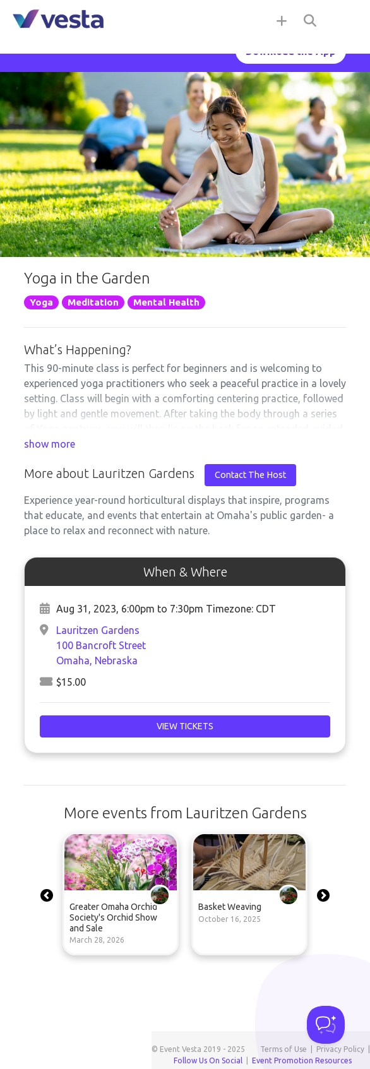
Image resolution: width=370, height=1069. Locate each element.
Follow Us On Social (208, 1060)
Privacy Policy (340, 1049)
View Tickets (185, 726)
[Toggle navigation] (344, 20)
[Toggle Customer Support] (326, 1025)
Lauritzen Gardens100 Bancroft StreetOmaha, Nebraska (101, 645)
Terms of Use (283, 1049)
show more (49, 444)
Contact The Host (250, 475)
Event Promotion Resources (302, 1060)
